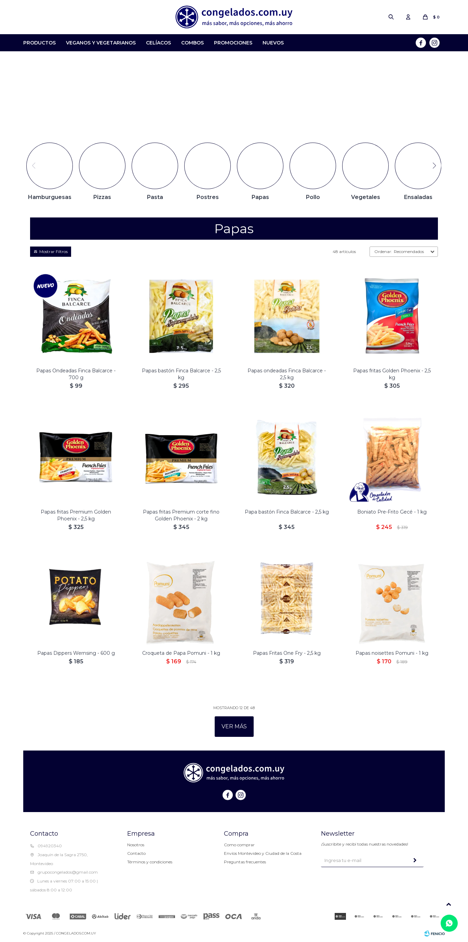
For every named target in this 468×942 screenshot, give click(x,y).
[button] (434, 165)
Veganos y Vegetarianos (101, 43)
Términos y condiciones (149, 861)
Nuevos (273, 43)
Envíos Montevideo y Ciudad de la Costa (263, 853)
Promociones (233, 43)
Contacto (136, 853)
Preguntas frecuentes (245, 861)
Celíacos (158, 43)
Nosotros (135, 844)
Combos (192, 43)
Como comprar (239, 844)
